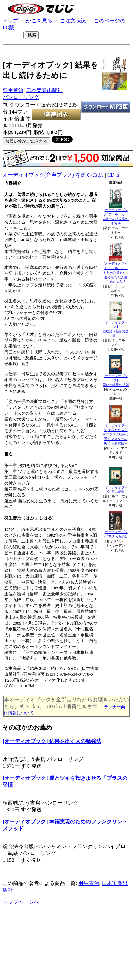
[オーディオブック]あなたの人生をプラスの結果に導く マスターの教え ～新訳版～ (116, 434)
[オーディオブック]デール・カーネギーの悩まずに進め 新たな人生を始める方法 (116, 272)
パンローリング (21, 97)
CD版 (113, 175)
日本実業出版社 (44, 90)
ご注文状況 (73, 20)
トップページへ (21, 902)
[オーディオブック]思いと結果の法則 (116, 380)
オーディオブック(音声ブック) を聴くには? (53, 175)
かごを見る (39, 20)
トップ (10, 20)
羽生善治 (13, 90)
